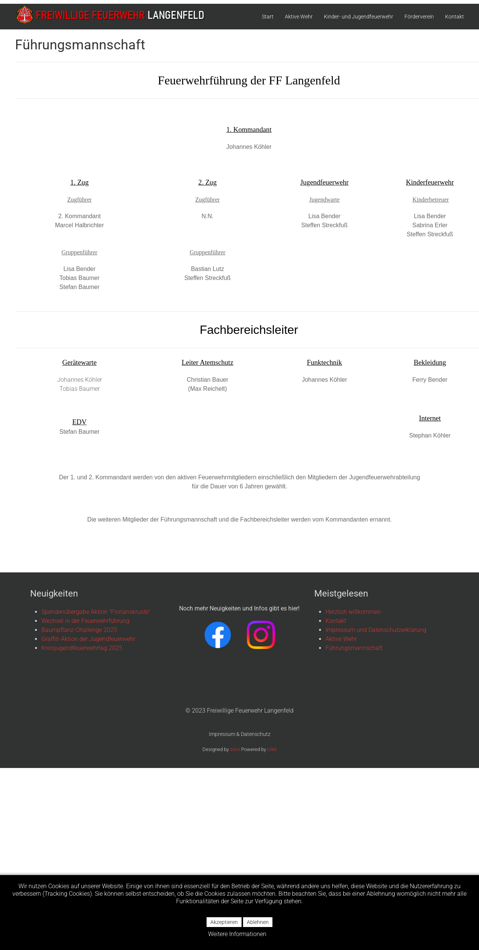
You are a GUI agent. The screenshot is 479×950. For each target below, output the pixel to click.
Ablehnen (258, 922)
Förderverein (419, 17)
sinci (235, 749)
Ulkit (272, 749)
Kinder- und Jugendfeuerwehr (358, 17)
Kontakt (454, 17)
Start (268, 17)
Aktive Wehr (299, 17)
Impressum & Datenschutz (240, 734)
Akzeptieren (224, 922)
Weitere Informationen (237, 934)
